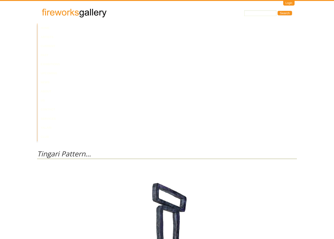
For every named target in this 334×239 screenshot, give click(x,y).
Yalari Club (228, 28)
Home (45, 28)
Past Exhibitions (105, 28)
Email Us (43, 219)
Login (289, 3)
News (149, 28)
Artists (60, 28)
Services (206, 28)
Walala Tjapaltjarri (49, 176)
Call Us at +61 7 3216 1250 (84, 219)
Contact (186, 28)
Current (79, 28)
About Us (166, 28)
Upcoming (132, 28)
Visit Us (56, 219)
